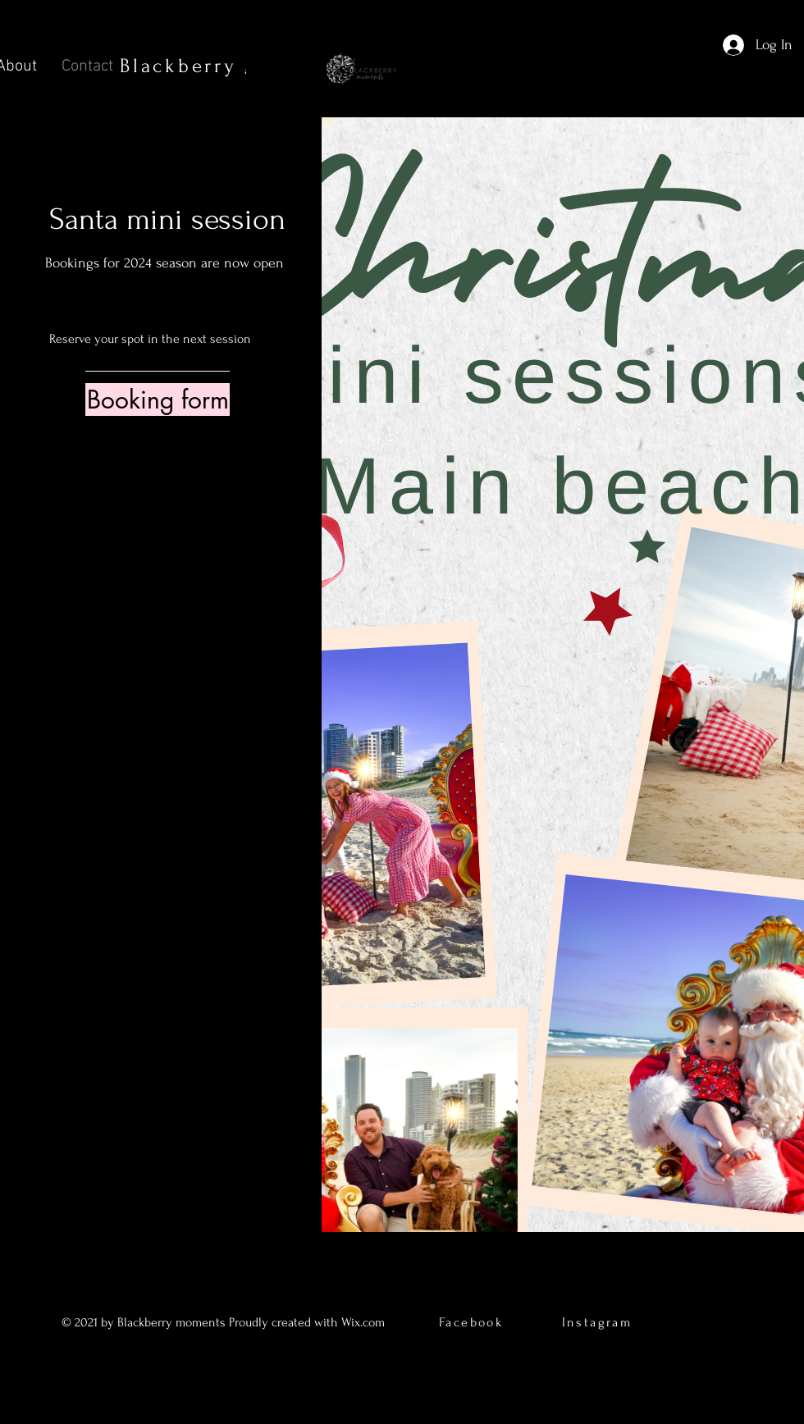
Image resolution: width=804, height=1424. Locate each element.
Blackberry (232, 66)
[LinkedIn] (197, 760)
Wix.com (364, 1322)
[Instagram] (172, 760)
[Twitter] (148, 760)
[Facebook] (123, 760)
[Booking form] (157, 399)
